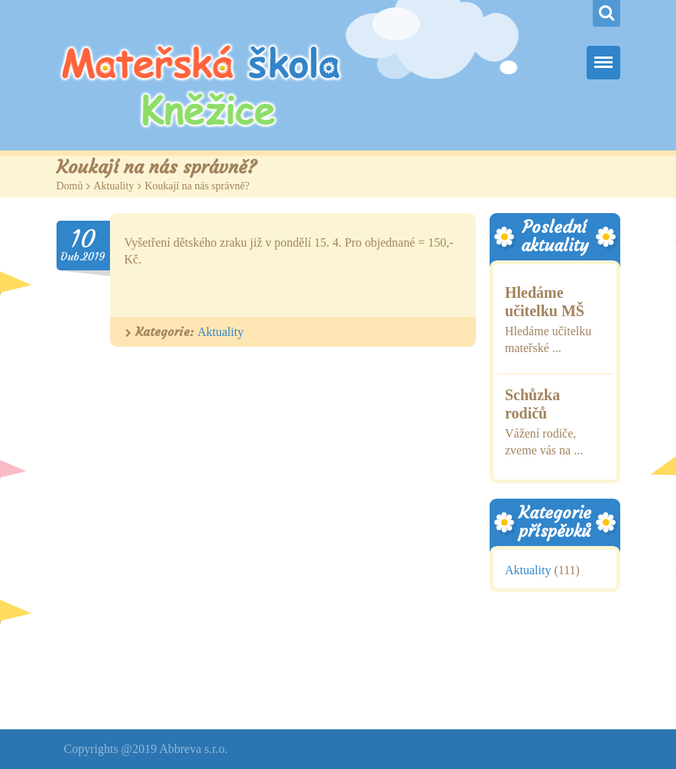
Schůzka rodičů (532, 404)
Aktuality (114, 186)
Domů (70, 186)
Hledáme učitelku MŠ (544, 301)
